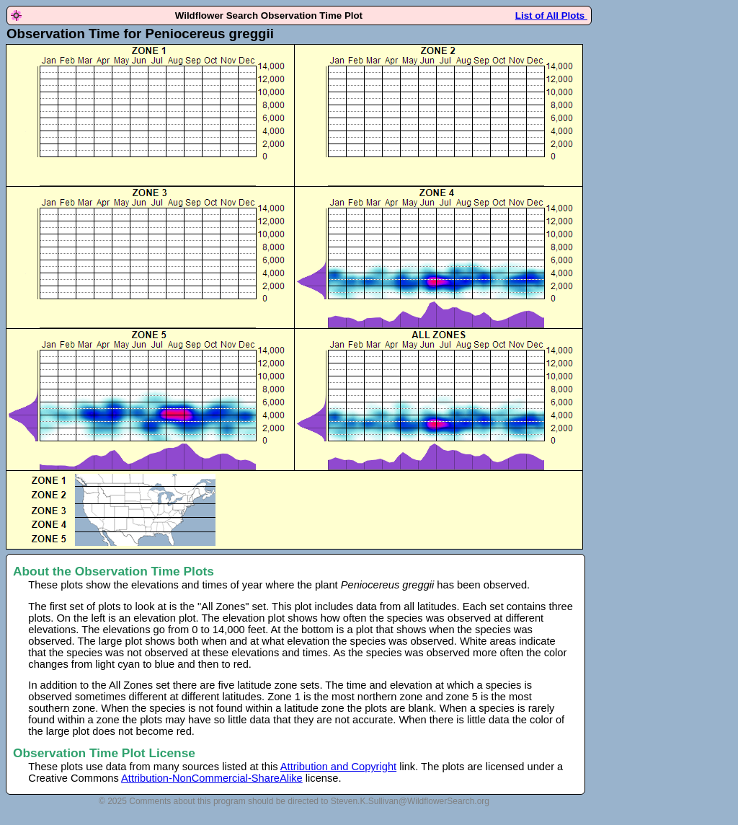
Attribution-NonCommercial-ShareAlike (212, 778)
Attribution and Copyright (338, 766)
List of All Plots (551, 15)
